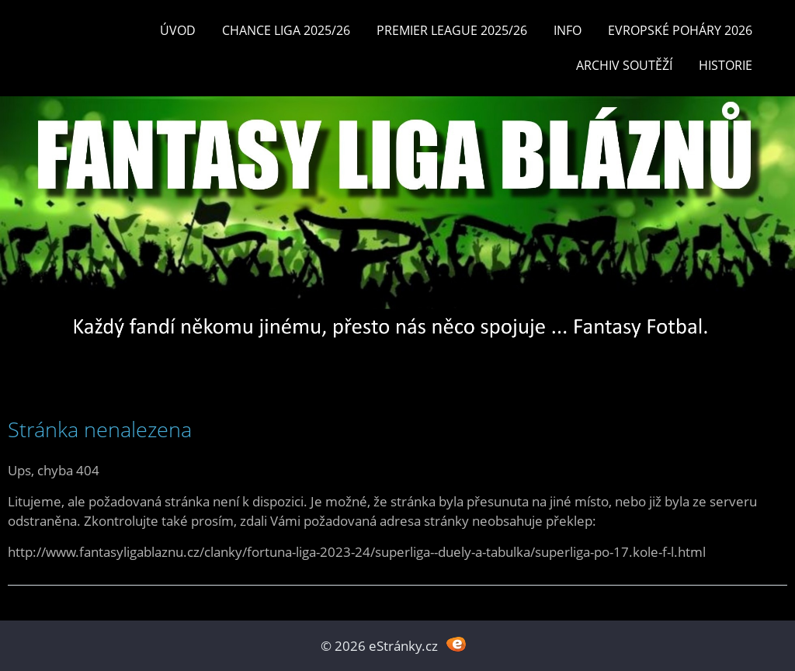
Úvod (178, 30)
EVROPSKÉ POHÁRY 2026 (680, 30)
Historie (725, 65)
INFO (567, 30)
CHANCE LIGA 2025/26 (286, 30)
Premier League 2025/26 (452, 30)
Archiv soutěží (624, 65)
